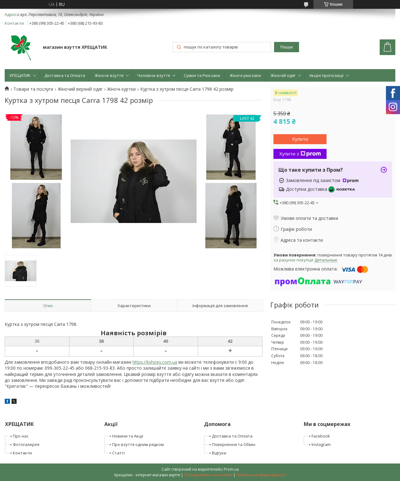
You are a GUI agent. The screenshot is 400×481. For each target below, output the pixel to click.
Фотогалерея (26, 444)
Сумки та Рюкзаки (202, 75)
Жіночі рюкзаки (245, 75)
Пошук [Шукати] (286, 47)
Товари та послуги (33, 89)
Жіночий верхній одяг (80, 89)
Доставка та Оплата (64, 75)
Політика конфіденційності (261, 475)
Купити (300, 139)
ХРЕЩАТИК (20, 75)
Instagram (321, 444)
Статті (118, 453)
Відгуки (219, 453)
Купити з (300, 153)
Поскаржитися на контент (208, 475)
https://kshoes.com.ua (154, 362)
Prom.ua (231, 469)
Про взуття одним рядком (138, 444)
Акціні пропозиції (326, 75)
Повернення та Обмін (233, 444)
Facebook (321, 436)
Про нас (20, 436)
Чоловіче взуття (153, 75)
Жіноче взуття (109, 75)
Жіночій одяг (283, 75)
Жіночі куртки (121, 89)
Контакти (22, 453)
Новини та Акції (127, 436)
